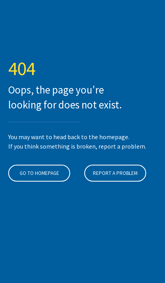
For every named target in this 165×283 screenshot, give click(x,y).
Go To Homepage (39, 173)
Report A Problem (115, 173)
